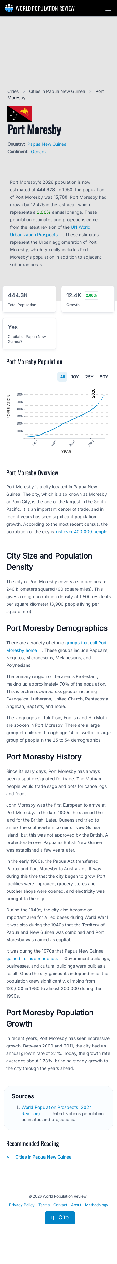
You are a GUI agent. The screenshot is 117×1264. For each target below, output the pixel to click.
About (76, 1205)
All (62, 376)
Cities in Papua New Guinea (57, 91)
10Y (75, 376)
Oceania (39, 151)
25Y (89, 376)
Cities (13, 91)
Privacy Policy (22, 1205)
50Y (104, 376)
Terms (44, 1205)
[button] (108, 8)
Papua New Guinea (46, 144)
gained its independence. (32, 958)
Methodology (96, 1205)
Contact (60, 1205)
